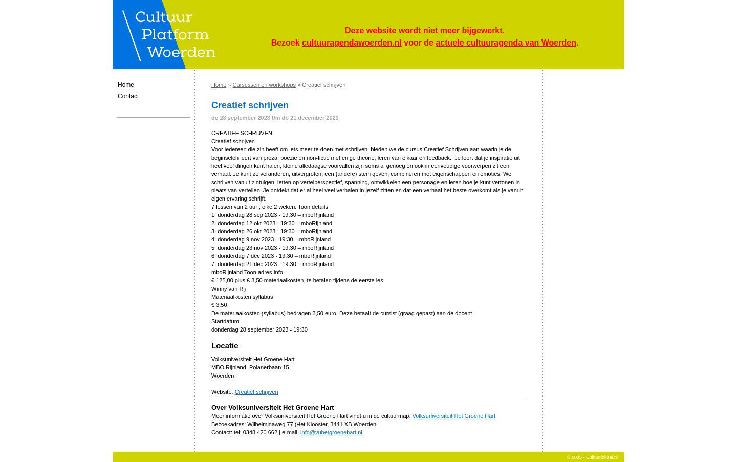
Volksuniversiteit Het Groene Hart (454, 416)
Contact (128, 96)
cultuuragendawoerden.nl (352, 42)
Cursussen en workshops (264, 85)
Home (126, 85)
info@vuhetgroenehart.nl (331, 432)
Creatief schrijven (256, 392)
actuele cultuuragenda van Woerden (506, 42)
